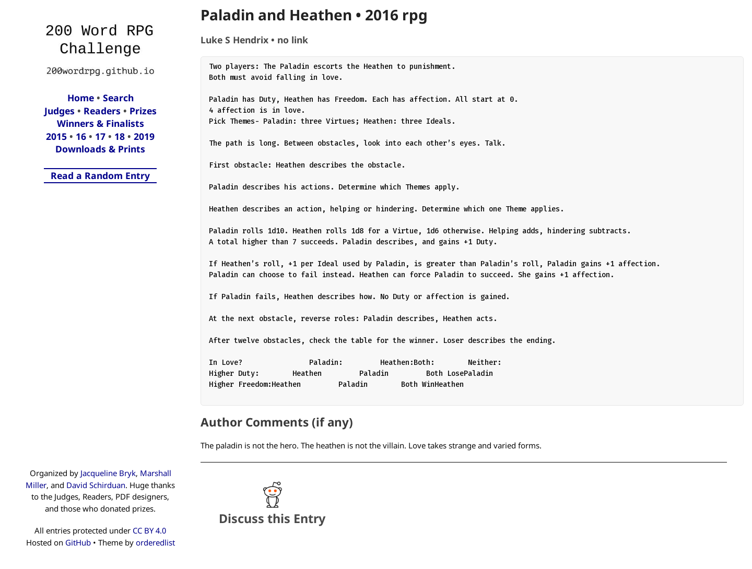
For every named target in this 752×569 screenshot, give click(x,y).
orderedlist (155, 542)
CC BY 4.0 (149, 530)
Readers (102, 110)
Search (118, 97)
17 (100, 136)
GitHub (78, 542)
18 (119, 136)
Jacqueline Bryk (108, 473)
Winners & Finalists (100, 123)
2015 (56, 136)
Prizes (143, 110)
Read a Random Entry (100, 175)
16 (81, 136)
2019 (144, 136)
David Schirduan (95, 485)
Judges (59, 110)
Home (80, 97)
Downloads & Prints (100, 149)
